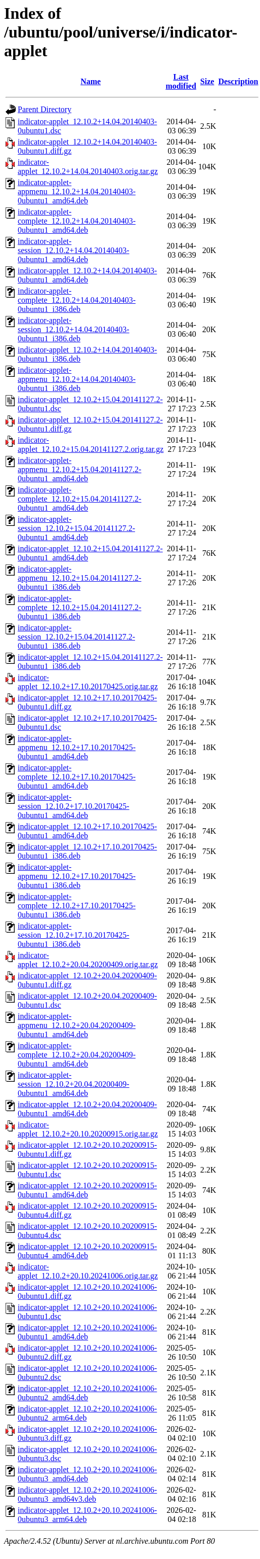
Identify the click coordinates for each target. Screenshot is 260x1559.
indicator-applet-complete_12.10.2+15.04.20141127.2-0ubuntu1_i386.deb (79, 607)
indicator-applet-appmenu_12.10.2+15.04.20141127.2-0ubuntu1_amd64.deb (79, 469)
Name (90, 81)
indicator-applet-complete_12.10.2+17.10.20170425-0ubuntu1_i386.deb (77, 905)
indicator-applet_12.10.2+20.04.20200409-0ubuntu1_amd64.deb (87, 1109)
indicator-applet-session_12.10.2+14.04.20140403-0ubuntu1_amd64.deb (73, 250)
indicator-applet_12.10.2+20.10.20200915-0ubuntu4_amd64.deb (87, 1251)
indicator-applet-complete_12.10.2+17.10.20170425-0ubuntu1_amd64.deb (77, 776)
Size (207, 81)
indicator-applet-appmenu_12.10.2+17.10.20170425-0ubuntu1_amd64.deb (77, 747)
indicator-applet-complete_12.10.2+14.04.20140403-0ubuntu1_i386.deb (77, 300)
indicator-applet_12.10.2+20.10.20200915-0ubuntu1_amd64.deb (87, 1190)
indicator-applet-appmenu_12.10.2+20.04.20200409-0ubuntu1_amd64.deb (77, 1025)
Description (238, 81)
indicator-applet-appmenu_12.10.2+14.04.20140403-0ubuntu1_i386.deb (77, 379)
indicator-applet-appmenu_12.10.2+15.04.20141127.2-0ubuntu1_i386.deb (79, 577)
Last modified (180, 81)
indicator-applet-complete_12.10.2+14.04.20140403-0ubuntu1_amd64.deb (77, 220)
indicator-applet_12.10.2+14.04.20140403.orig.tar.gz (88, 166)
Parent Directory (44, 109)
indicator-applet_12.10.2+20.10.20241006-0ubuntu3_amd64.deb (87, 1474)
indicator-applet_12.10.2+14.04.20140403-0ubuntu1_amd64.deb (87, 275)
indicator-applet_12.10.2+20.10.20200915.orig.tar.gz (88, 1129)
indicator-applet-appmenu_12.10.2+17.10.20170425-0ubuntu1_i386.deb (77, 876)
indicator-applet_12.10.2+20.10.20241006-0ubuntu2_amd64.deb (87, 1393)
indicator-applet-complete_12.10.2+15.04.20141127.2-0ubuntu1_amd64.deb (79, 498)
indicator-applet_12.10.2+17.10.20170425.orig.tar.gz (88, 682)
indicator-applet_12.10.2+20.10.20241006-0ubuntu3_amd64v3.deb (87, 1494)
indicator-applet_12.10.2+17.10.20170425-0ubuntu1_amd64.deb (87, 831)
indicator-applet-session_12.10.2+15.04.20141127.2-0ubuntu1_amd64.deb (76, 528)
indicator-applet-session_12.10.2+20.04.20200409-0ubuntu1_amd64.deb (73, 1084)
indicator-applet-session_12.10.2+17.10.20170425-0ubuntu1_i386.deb (73, 935)
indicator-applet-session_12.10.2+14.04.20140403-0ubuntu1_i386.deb (73, 329)
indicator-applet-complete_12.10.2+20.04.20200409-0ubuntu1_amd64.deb (77, 1054)
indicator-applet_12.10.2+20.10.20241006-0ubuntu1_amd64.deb (87, 1332)
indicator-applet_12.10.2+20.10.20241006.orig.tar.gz (88, 1271)
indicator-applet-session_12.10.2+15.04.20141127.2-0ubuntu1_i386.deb (76, 636)
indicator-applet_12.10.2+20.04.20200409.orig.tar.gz (88, 960)
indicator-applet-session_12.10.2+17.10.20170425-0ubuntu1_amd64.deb (73, 806)
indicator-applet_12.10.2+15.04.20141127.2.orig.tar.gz (90, 444)
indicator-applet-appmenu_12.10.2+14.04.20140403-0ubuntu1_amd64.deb (77, 191)
